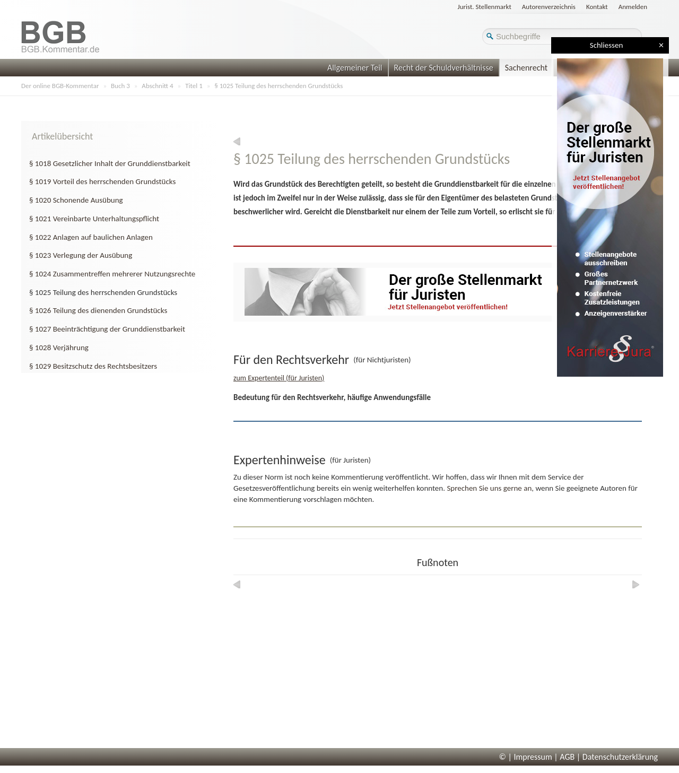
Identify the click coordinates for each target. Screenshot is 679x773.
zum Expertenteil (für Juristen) (278, 378)
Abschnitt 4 (157, 86)
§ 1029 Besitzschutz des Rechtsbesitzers (93, 366)
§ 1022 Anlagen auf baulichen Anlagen (91, 237)
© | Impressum (525, 757)
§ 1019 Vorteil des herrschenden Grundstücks (102, 181)
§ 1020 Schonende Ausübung (76, 200)
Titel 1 (194, 86)
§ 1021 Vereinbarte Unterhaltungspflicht (94, 218)
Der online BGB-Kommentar (60, 86)
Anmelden (633, 7)
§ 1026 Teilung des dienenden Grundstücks (98, 310)
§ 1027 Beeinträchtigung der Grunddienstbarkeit (107, 329)
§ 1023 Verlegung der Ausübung (80, 255)
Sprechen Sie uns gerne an (489, 488)
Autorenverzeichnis (549, 7)
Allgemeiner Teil (354, 68)
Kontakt (597, 7)
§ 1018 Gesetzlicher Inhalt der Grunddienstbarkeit (109, 163)
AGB (567, 757)
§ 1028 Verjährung (59, 347)
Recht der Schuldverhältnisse (443, 68)
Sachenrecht (526, 68)
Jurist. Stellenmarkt (484, 7)
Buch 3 (120, 86)
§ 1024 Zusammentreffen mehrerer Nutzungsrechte (112, 274)
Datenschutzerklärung (620, 757)
